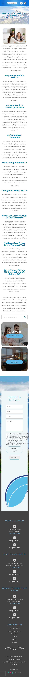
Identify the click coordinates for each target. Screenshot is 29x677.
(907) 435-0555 (14, 541)
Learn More (14, 336)
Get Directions (14, 533)
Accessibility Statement (9, 662)
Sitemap (14, 664)
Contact (14, 362)
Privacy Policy (14, 450)
